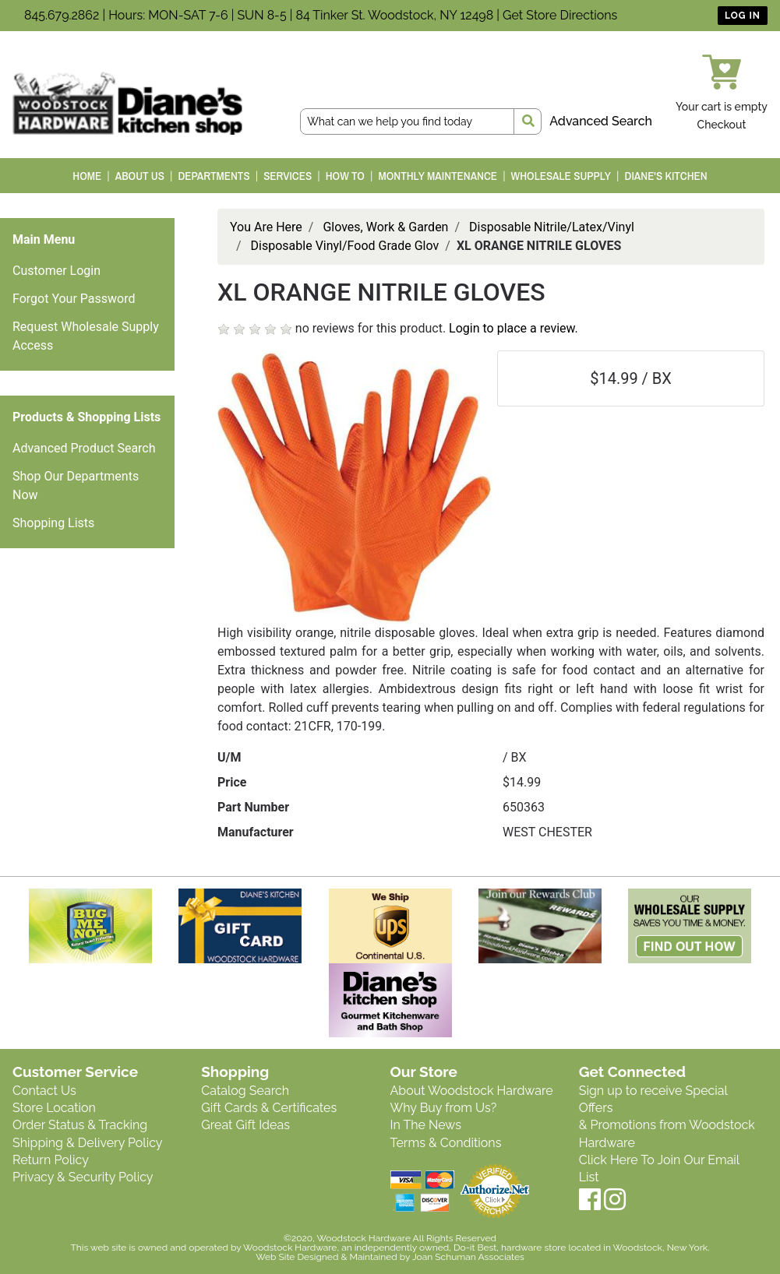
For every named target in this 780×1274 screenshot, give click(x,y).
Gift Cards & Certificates (269, 1107)
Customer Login (56, 270)
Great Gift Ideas (245, 1124)
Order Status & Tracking (79, 1124)
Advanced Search (600, 121)
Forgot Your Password (74, 298)
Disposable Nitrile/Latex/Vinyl (551, 227)
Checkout (721, 124)
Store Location (54, 1107)
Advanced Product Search (84, 448)
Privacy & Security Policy (82, 1177)
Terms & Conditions (446, 1142)
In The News (425, 1124)
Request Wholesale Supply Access (85, 336)
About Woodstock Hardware (471, 1090)
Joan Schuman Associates (468, 1256)
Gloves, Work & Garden (385, 227)
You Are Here (266, 227)
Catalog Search (245, 1090)
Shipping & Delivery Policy (87, 1142)
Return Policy (50, 1160)
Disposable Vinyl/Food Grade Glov (345, 245)
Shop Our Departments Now (75, 485)
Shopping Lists (53, 523)
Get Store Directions (560, 15)
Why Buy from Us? (443, 1107)
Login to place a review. (513, 328)
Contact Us (44, 1090)
